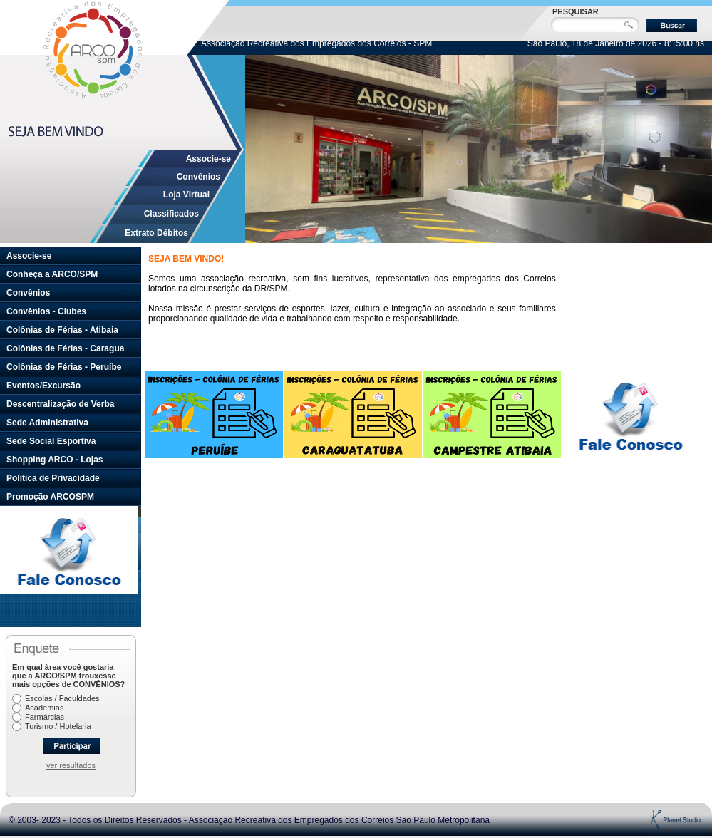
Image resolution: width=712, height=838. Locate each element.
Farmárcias (44, 717)
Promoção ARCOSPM (50, 497)
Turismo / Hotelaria (58, 726)
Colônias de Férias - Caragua (65, 348)
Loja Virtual (186, 195)
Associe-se (208, 159)
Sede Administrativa (47, 423)
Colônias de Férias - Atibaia (62, 330)
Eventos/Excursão (43, 385)
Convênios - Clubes (46, 311)
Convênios (198, 177)
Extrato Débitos (156, 233)
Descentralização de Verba (60, 404)
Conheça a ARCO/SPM (52, 274)
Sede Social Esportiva (51, 441)
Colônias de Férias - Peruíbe (63, 367)
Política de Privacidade (53, 478)
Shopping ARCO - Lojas (54, 460)
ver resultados (71, 765)
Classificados (171, 214)
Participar (71, 746)
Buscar (671, 25)
